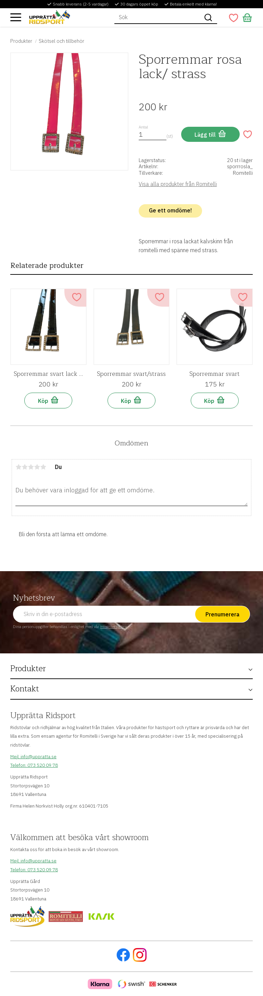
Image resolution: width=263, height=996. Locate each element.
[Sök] (208, 17)
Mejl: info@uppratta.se (33, 756)
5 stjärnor (43, 467)
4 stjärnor (37, 467)
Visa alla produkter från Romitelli (178, 184)
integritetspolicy (113, 626)
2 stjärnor (25, 467)
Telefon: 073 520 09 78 (34, 765)
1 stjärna (18, 467)
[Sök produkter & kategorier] (156, 17)
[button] (15, 17)
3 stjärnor (31, 467)
